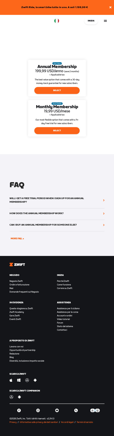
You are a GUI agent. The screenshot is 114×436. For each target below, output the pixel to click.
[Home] (6, 20)
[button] (110, 7)
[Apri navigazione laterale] (105, 21)
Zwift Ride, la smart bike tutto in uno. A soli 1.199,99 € (54, 7)
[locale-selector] (56, 20)
